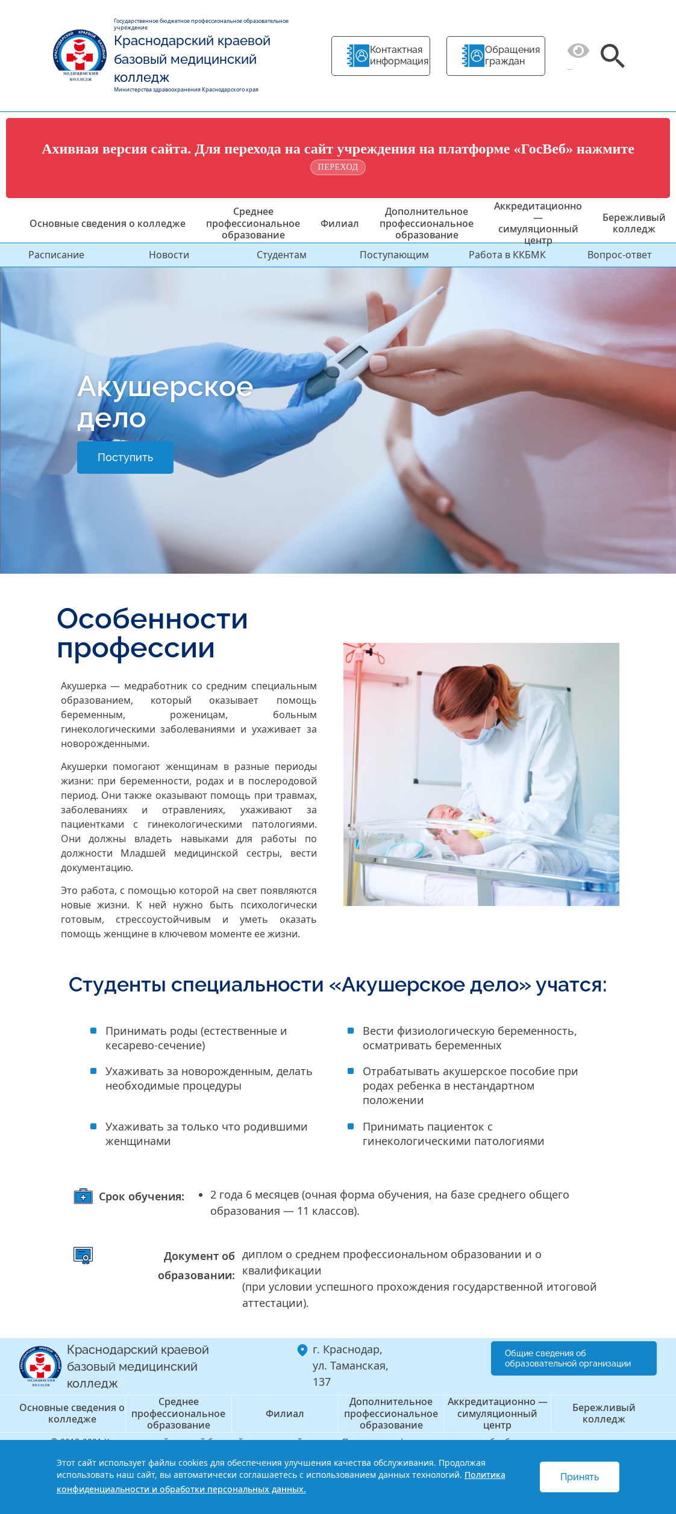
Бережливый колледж (634, 223)
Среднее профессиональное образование (253, 223)
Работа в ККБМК (507, 254)
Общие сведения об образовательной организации (568, 1358)
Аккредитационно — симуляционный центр (538, 223)
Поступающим (394, 254)
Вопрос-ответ (619, 254)
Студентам (282, 254)
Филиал (340, 223)
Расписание (56, 254)
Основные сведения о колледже (108, 223)
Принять (579, 1477)
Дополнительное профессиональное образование (427, 223)
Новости (169, 254)
